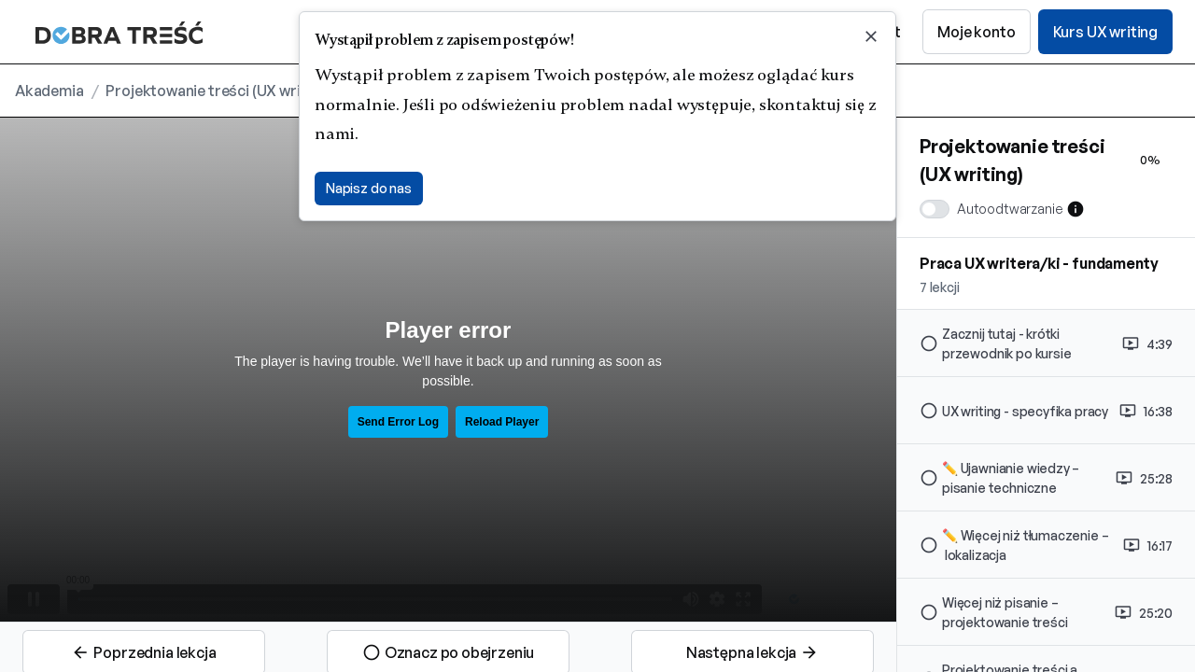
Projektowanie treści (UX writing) (218, 90)
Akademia (49, 90)
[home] (112, 32)
